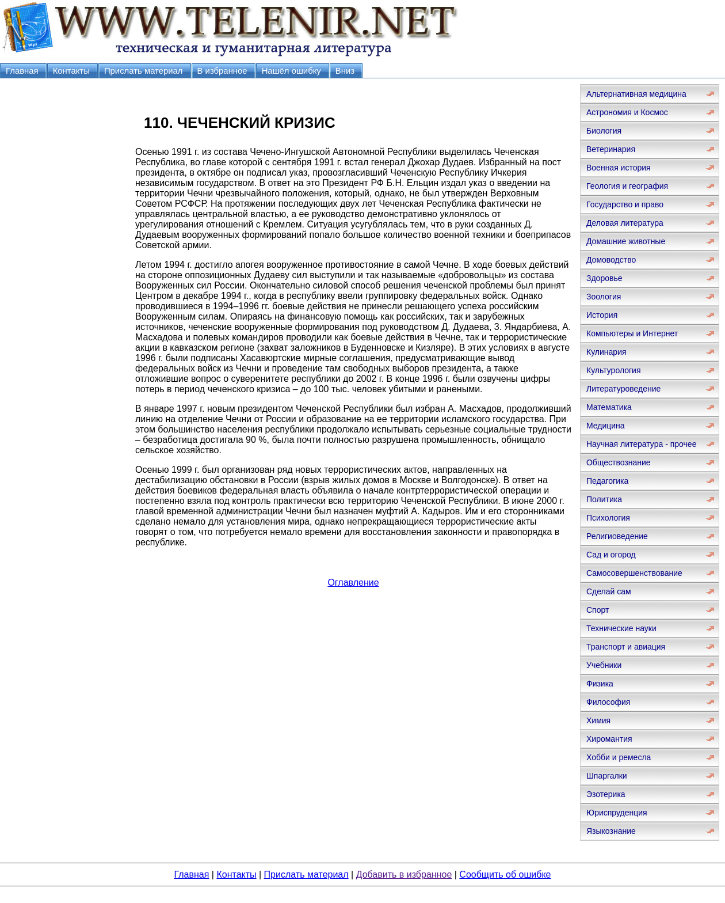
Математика (609, 407)
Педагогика (607, 480)
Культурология (613, 370)
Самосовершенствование (634, 573)
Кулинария (606, 351)
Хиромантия (609, 738)
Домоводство (611, 259)
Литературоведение (623, 388)
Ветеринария (610, 149)
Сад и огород (611, 554)
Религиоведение (617, 536)
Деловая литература (624, 222)
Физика (599, 683)
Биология (603, 130)
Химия (598, 720)
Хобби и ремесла (618, 757)
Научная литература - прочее (641, 444)
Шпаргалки (606, 775)
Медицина (605, 425)
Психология (608, 517)
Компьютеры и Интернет (632, 333)
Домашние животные (625, 241)
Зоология (603, 296)
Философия (608, 702)
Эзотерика (605, 794)
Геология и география (627, 186)
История (601, 315)
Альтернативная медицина (636, 93)
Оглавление (353, 582)
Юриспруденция (616, 812)
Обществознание (618, 462)
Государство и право (624, 204)
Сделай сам (608, 591)
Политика (604, 499)
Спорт (597, 609)
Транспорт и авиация (625, 646)
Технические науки (621, 628)
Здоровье (604, 278)
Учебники (603, 665)
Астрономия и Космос (627, 112)
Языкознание (611, 831)
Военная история (618, 167)
